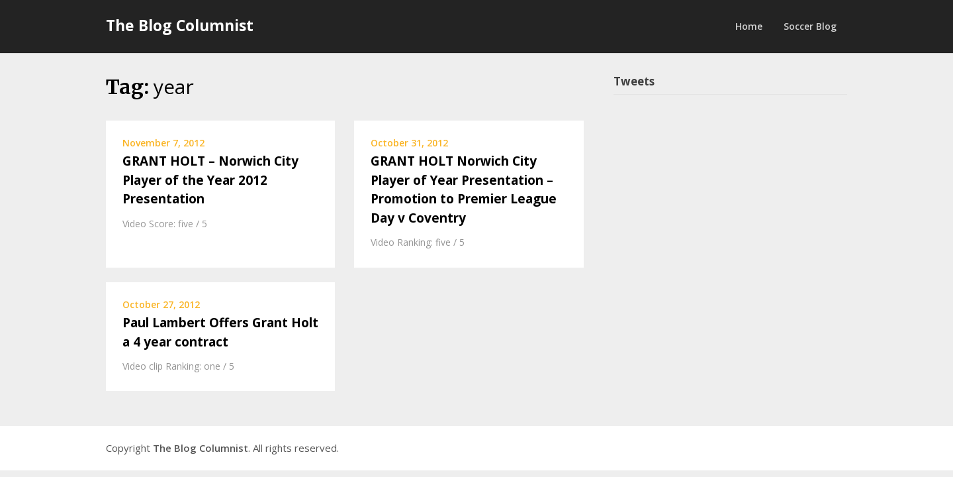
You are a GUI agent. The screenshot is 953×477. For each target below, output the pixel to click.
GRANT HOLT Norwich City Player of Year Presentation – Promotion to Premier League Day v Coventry (464, 189)
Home (748, 26)
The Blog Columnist (179, 25)
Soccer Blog (810, 26)
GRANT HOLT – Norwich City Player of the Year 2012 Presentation (210, 179)
